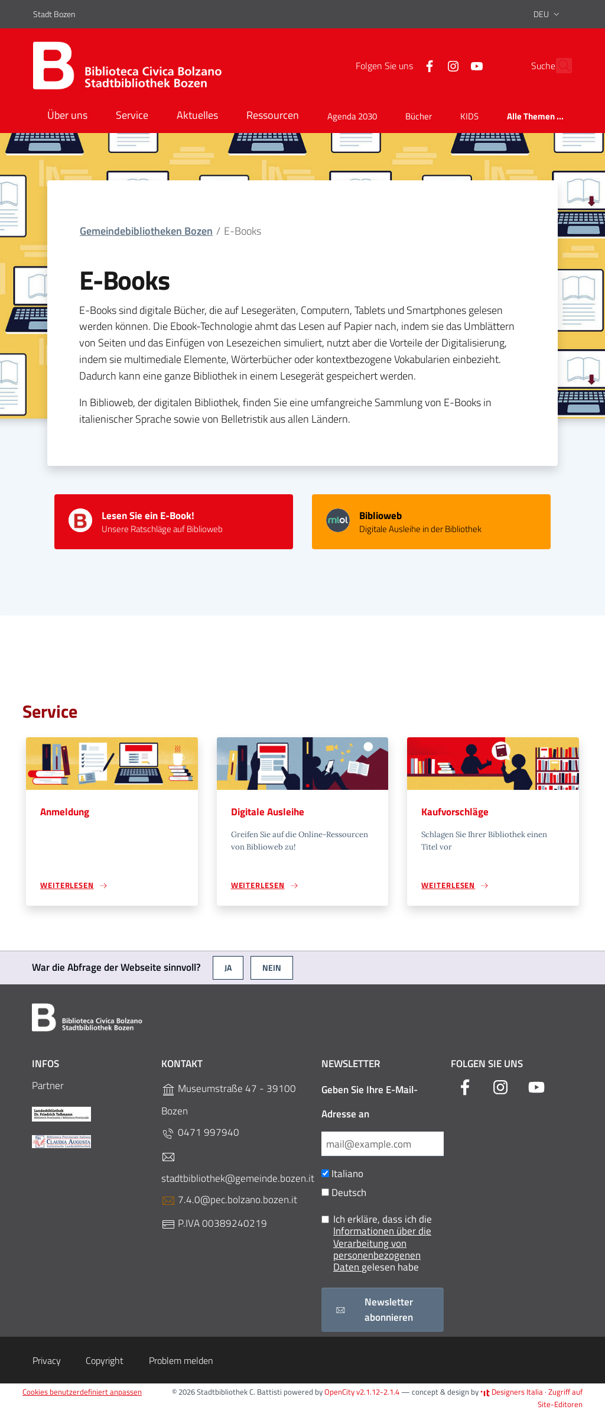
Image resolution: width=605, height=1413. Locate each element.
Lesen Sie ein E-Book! (148, 515)
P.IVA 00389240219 (214, 1223)
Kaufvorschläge (455, 811)
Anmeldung (64, 811)
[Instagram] (427, 65)
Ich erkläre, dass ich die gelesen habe (376, 1243)
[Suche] (558, 65)
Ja (228, 967)
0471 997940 (200, 1132)
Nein (271, 967)
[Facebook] (403, 65)
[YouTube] (451, 65)
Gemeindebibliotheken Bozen (146, 231)
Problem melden (181, 1360)
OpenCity (340, 1392)
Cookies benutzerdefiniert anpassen (82, 1392)
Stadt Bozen (54, 14)
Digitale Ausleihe (267, 811)
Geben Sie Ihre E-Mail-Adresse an (369, 1102)
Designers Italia (511, 1392)
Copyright (104, 1360)
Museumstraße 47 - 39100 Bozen (228, 1100)
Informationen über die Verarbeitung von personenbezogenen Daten (382, 1249)
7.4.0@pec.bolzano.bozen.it (229, 1200)
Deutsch (343, 1193)
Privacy (46, 1360)
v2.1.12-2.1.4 (377, 1392)
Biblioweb (380, 515)
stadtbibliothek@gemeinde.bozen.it (237, 1168)
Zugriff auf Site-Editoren (560, 1398)
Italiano (342, 1174)
